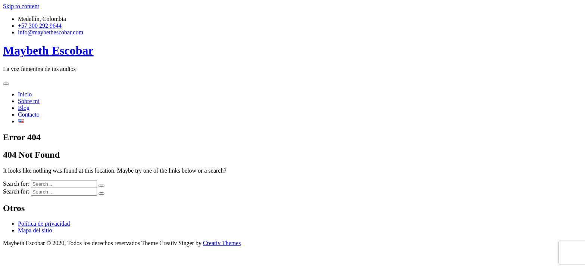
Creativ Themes (222, 243)
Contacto (29, 114)
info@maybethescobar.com (50, 32)
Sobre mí (29, 101)
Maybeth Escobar (48, 50)
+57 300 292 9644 (40, 25)
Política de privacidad (44, 223)
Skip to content (21, 6)
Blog (23, 108)
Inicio (25, 94)
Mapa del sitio (35, 230)
